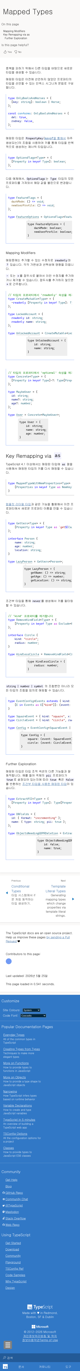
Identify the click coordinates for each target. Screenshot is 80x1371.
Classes (8, 1148)
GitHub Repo (14, 1192)
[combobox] (38, 1357)
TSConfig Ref (14, 1268)
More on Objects (14, 1077)
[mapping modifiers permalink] (3, 252)
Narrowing (10, 1091)
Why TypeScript (15, 1281)
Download (12, 1249)
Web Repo (12, 1224)
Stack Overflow (15, 1218)
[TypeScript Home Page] (5, 1366)
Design (10, 1287)
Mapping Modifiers (14, 31)
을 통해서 (55, 138)
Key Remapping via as (16, 34)
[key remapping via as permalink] (3, 455)
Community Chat (16, 1199)
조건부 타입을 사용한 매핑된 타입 (44, 784)
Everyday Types (13, 1034)
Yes (7, 52)
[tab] (21, 1366)
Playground (13, 1262)
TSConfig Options (15, 1133)
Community (13, 1255)
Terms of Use (49, 1340)
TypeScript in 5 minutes (19, 1119)
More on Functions (16, 1063)
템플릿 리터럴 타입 (18, 504)
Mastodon (12, 1211)
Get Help (11, 1179)
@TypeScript (14, 1205)
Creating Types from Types (21, 1049)
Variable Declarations (17, 1105)
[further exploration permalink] (3, 763)
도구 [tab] (68, 1367)
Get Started (13, 1243)
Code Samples (15, 1275)
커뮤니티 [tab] (45, 1367)
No (17, 52)
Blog (8, 1186)
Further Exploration (16, 38)
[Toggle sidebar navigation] (8, 1345)
